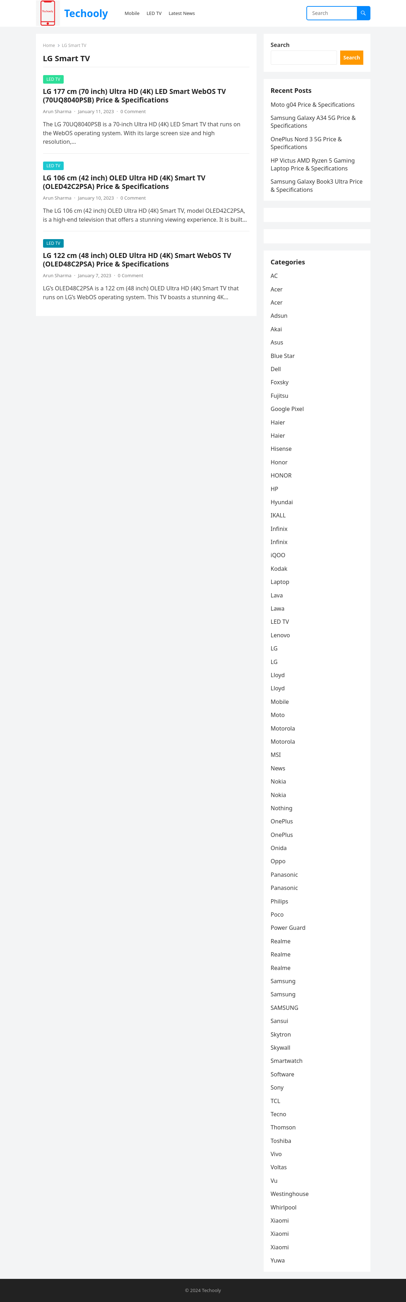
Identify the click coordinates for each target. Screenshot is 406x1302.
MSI (276, 755)
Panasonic (284, 875)
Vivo (276, 1154)
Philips (279, 901)
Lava (277, 595)
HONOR (281, 475)
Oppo (278, 861)
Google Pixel (287, 409)
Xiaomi (280, 1220)
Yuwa (278, 1260)
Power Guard (288, 928)
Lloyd (278, 675)
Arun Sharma (57, 111)
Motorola (283, 728)
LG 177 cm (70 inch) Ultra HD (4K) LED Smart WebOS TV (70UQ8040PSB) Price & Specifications (134, 95)
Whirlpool (284, 1207)
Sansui (279, 1021)
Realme (281, 941)
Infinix (279, 529)
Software (283, 1074)
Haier (278, 422)
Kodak (279, 569)
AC (274, 276)
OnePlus (282, 821)
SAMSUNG (285, 1008)
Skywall (280, 1047)
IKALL (278, 515)
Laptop (280, 582)
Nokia (278, 781)
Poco (277, 914)
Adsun (279, 316)
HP (275, 489)
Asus (277, 342)
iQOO (278, 555)
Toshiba (281, 1141)
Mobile (280, 702)
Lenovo (280, 635)
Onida (279, 848)
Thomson (283, 1127)
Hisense (281, 449)
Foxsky (280, 382)
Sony (277, 1087)
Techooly (86, 13)
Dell (276, 369)
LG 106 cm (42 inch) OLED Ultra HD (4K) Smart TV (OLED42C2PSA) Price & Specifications (124, 182)
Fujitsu (280, 396)
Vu (274, 1181)
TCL (275, 1101)
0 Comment (133, 111)
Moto (278, 715)
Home (49, 45)
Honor (279, 462)
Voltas (279, 1167)
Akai (276, 329)
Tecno (278, 1114)
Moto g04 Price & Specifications (313, 105)
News (278, 768)
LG (274, 648)
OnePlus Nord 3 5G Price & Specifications (306, 143)
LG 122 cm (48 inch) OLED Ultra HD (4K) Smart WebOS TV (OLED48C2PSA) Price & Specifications (137, 260)
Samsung (283, 981)
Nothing (281, 808)
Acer (277, 289)
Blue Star (283, 356)
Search (280, 45)
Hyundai (282, 502)
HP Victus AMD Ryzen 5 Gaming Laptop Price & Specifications (313, 164)
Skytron (281, 1034)
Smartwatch (287, 1061)
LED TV (53, 79)
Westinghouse (290, 1194)
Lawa (278, 608)
